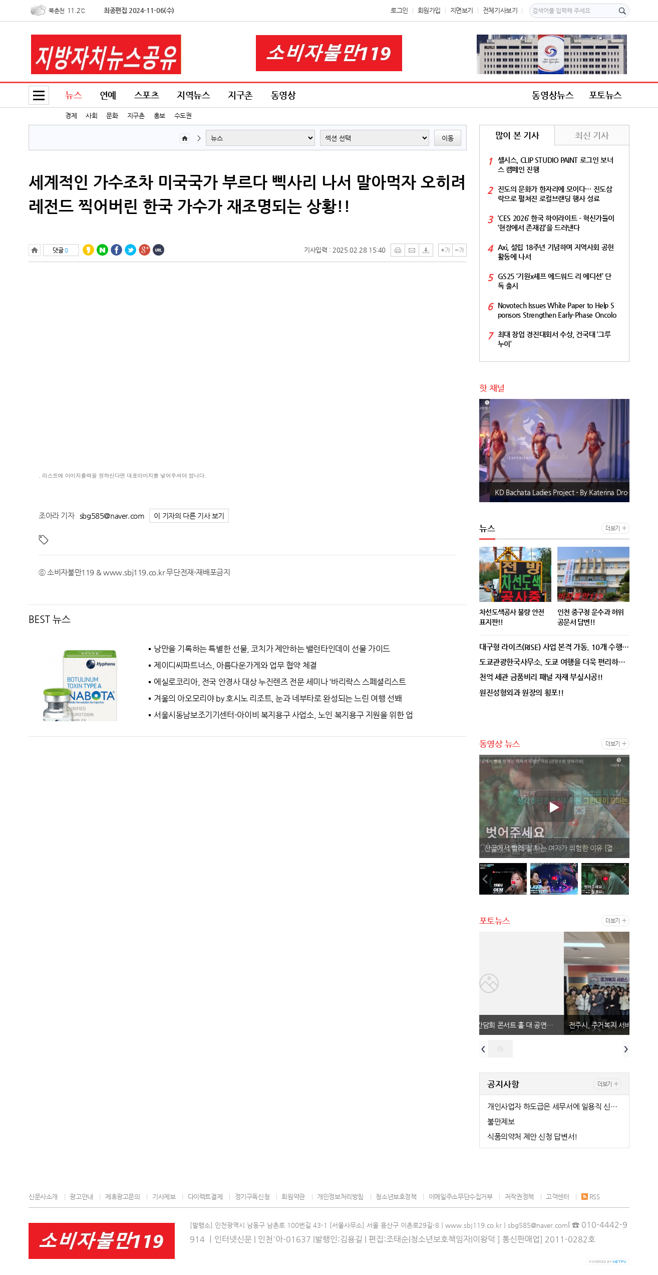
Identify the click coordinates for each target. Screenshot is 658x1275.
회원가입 (429, 10)
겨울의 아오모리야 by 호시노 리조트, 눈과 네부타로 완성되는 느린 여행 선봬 (278, 698)
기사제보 (163, 1196)
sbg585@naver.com (112, 515)
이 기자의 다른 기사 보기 (189, 516)
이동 (448, 138)
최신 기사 (591, 135)
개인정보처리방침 (340, 1196)
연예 (108, 95)
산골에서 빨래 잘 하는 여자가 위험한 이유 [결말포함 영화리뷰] (556, 848)
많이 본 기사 (517, 135)
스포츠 (146, 95)
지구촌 (136, 115)
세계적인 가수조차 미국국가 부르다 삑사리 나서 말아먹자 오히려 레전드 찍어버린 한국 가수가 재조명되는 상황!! (247, 194)
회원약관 (292, 1196)
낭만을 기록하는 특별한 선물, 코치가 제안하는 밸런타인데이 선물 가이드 (272, 649)
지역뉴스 (193, 95)
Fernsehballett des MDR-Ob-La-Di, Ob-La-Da (551, 492)
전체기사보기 (500, 10)
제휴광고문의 (122, 1196)
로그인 (399, 10)
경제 (71, 115)
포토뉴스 (605, 95)
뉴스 (73, 95)
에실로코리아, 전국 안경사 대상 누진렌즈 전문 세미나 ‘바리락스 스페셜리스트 (280, 682)
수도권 (183, 115)
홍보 (159, 115)
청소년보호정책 (396, 1196)
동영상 (283, 95)
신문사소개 (43, 1196)
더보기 (612, 528)
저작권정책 (519, 1196)
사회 (91, 115)
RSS (590, 1196)
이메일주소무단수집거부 (461, 1196)
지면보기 (461, 10)
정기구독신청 (252, 1196)
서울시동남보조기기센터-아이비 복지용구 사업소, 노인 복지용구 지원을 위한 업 (283, 715)
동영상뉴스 (552, 95)
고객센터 (557, 1196)
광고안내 (81, 1196)
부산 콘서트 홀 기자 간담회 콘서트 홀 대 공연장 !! (555, 1025)
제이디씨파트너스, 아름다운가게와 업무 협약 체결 (235, 665)
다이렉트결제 (205, 1196)
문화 (112, 115)
